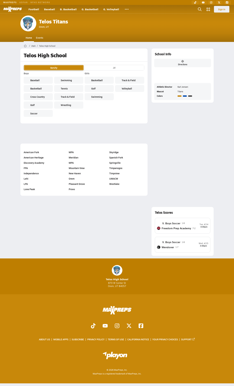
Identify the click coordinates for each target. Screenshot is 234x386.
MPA (71, 152)
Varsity (53, 67)
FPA (26, 168)
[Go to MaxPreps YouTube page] (105, 326)
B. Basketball (68, 9)
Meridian (73, 157)
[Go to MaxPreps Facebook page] (141, 326)
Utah (33, 46)
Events (39, 37)
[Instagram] (211, 2)
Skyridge (114, 152)
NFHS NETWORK (40, 2)
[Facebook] (227, 2)
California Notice (138, 339)
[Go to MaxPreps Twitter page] (129, 326)
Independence (31, 173)
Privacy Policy (95, 339)
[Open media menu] (208, 9)
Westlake (114, 183)
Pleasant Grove (77, 183)
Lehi (26, 178)
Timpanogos (115, 168)
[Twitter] (219, 2)
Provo (72, 189)
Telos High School (47, 46)
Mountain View (77, 168)
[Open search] (199, 9)
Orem (72, 178)
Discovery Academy (34, 162)
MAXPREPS (10, 2)
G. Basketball (90, 9)
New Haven (75, 173)
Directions (182, 63)
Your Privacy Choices (165, 339)
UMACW (113, 178)
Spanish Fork (116, 157)
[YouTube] (203, 2)
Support (188, 339)
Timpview (114, 173)
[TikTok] (195, 2)
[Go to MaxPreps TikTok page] (93, 326)
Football (33, 9)
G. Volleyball (111, 9)
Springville (115, 162)
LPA (26, 183)
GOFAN (23, 2)
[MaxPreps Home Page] (25, 46)
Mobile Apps (60, 339)
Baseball (49, 9)
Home (29, 37)
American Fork (31, 152)
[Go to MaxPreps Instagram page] (117, 326)
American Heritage (34, 157)
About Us (44, 339)
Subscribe (78, 339)
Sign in (221, 9)
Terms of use (116, 339)
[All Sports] (126, 9)
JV (114, 67)
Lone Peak (29, 189)
